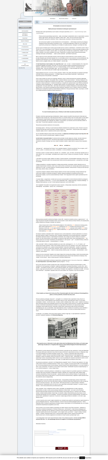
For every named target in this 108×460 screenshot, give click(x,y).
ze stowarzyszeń (25, 65)
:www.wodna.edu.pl (54, 108)
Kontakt (74, 18)
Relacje (25, 44)
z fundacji (25, 61)
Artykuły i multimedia (25, 34)
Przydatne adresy (63, 18)
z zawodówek (25, 58)
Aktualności (25, 31)
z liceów (25, 55)
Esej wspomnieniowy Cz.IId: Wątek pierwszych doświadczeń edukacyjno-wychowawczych (66, 22)
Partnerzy (52, 18)
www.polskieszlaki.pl (54, 290)
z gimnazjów (25, 52)
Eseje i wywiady (25, 41)
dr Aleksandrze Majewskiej (76, 260)
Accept (82, 457)
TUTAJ (67, 261)
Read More (88, 457)
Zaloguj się (22, 67)
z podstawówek (25, 49)
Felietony (24, 38)
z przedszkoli (24, 46)
